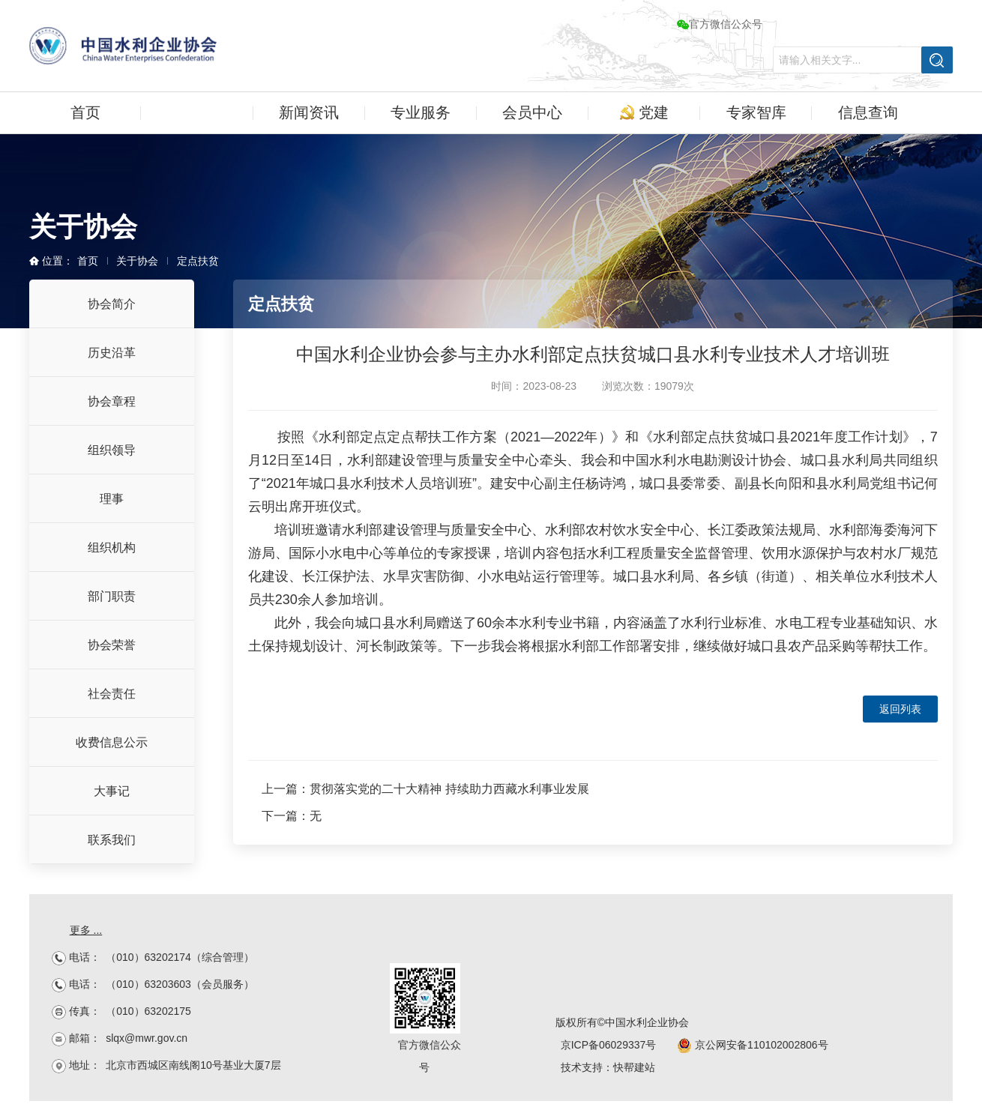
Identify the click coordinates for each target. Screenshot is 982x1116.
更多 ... (86, 930)
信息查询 (868, 112)
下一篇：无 (292, 815)
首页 (85, 112)
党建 (644, 112)
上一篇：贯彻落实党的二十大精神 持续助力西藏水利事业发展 (425, 788)
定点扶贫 (198, 261)
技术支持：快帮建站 (608, 1067)
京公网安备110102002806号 (752, 1045)
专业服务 (421, 112)
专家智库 (756, 112)
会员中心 (532, 112)
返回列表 (900, 709)
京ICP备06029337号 (609, 1045)
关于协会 (197, 112)
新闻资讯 (309, 112)
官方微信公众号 (719, 24)
